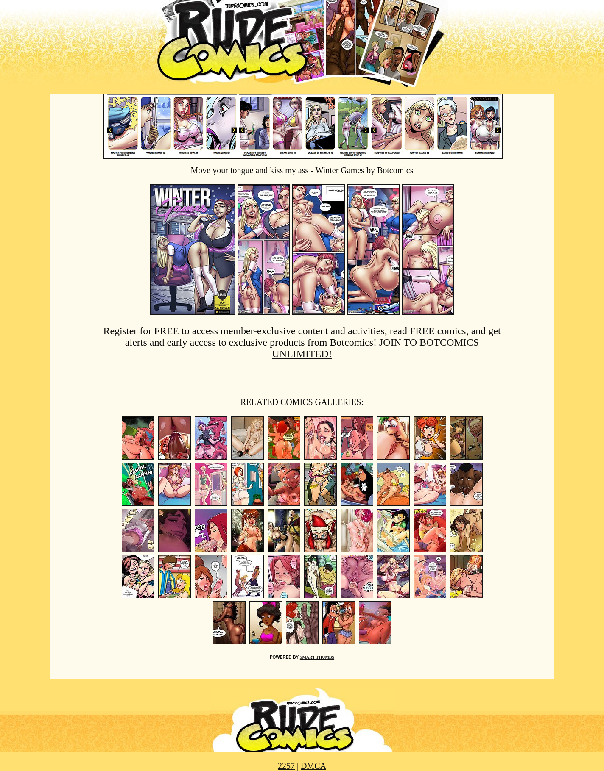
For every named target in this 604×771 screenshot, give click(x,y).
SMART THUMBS (317, 657)
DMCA (313, 766)
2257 (286, 766)
